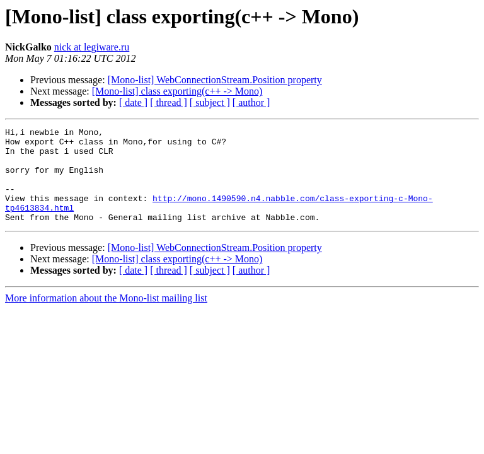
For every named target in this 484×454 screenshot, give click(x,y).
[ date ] (133, 102)
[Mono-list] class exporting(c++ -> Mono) (177, 91)
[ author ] (251, 102)
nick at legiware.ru (92, 47)
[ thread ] (168, 102)
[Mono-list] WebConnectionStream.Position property (215, 79)
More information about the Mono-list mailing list (106, 316)
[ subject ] (210, 102)
